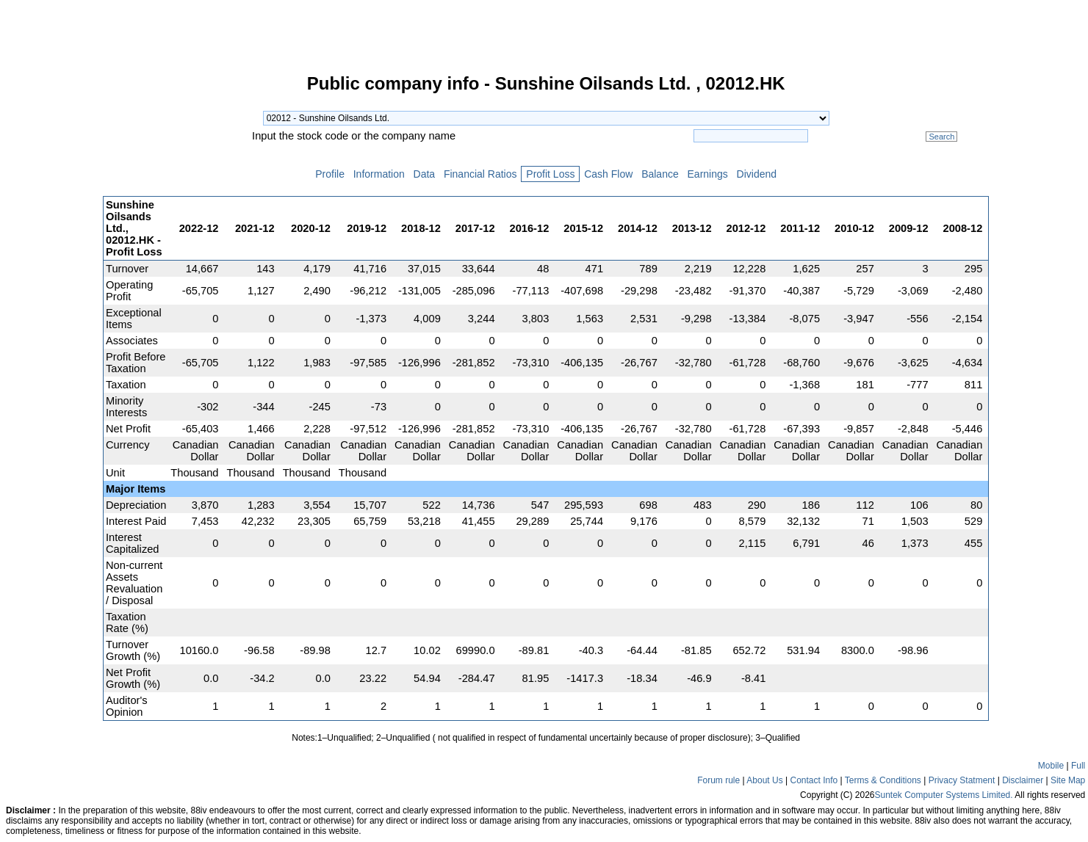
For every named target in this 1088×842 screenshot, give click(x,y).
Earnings (708, 174)
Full (1078, 766)
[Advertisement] (51, 296)
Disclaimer (1022, 780)
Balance (659, 174)
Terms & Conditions (883, 780)
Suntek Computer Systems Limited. (944, 795)
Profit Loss (550, 174)
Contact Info (813, 780)
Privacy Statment (962, 780)
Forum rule (718, 780)
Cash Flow (608, 174)
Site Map (1068, 780)
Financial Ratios (480, 174)
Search (941, 136)
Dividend (756, 174)
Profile (329, 174)
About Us (764, 780)
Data (424, 174)
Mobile (1051, 766)
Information (379, 174)
